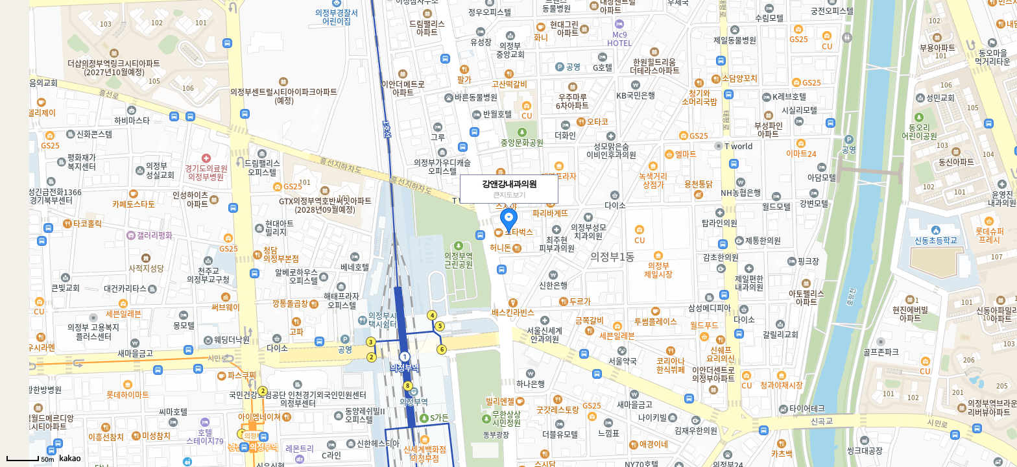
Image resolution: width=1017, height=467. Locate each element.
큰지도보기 (509, 194)
